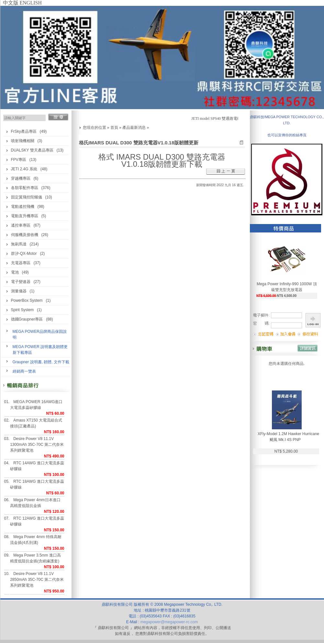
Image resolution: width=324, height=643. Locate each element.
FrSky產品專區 (24, 131)
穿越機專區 (20, 178)
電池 (15, 272)
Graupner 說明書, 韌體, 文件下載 (41, 362)
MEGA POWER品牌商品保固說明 (40, 334)
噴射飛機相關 (22, 141)
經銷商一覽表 (24, 371)
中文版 (10, 3)
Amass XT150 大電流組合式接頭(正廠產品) (36, 423)
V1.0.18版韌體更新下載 (162, 164)
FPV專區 (18, 159)
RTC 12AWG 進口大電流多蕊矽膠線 (37, 521)
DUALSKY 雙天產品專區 (32, 150)
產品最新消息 (134, 127)
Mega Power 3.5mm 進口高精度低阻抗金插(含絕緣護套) (35, 558)
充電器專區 (20, 263)
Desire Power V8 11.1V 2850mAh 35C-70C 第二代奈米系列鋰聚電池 (37, 579)
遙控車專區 (20, 225)
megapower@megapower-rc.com (169, 622)
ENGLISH (31, 3)
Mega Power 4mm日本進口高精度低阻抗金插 (35, 503)
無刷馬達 (19, 244)
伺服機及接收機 (24, 234)
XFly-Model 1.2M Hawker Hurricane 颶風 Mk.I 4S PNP (288, 437)
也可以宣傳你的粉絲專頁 (287, 135)
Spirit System (22, 310)
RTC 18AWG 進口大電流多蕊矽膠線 (37, 484)
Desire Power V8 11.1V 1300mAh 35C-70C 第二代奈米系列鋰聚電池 (37, 444)
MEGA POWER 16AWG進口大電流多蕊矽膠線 (36, 405)
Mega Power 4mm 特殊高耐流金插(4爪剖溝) (35, 540)
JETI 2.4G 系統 (24, 169)
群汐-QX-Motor (24, 253)
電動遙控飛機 (22, 206)
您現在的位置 (94, 127)
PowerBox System (27, 300)
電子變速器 (20, 281)
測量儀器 (19, 291)
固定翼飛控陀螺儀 (26, 197)
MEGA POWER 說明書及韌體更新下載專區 (40, 349)
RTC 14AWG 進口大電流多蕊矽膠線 (37, 466)
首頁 (114, 127)
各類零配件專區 (24, 188)
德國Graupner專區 (27, 319)
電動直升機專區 (24, 216)
